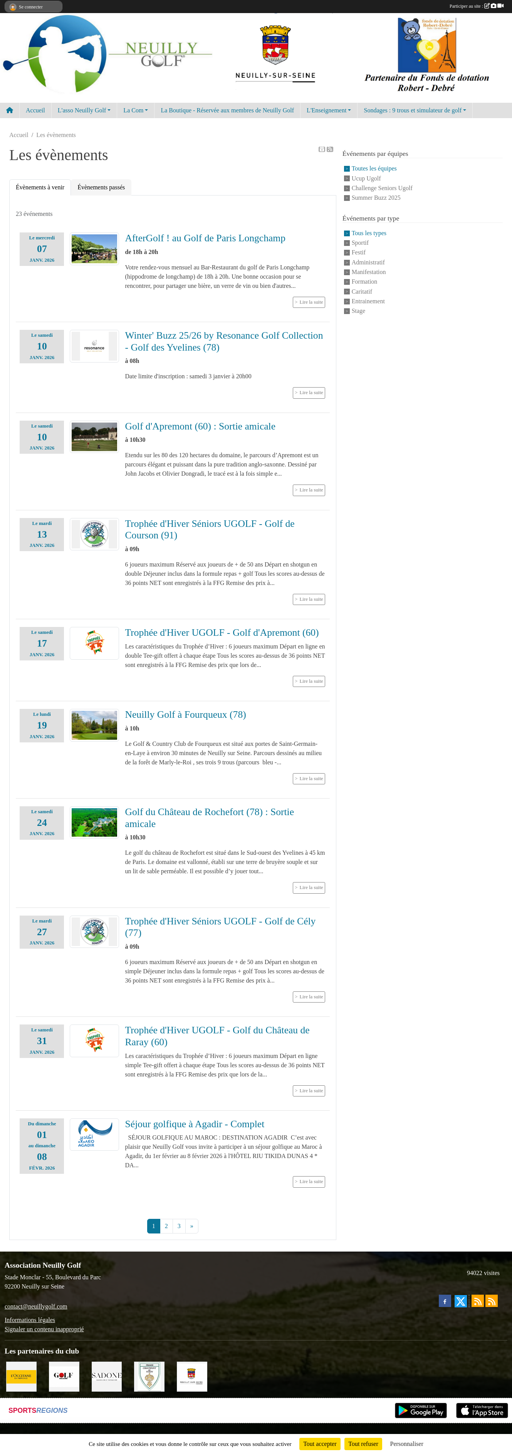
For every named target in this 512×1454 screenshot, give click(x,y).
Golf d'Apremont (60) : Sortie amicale (200, 426)
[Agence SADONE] (107, 1376)
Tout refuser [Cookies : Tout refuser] (363, 1444)
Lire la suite (311, 302)
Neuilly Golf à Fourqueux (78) (185, 714)
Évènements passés (101, 187)
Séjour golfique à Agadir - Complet (195, 1124)
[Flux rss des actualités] (478, 1301)
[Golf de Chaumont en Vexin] (149, 1376)
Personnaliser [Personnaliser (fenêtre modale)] (406, 1444)
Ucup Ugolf (366, 178)
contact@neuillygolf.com (36, 1306)
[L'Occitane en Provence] (21, 1376)
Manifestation (369, 272)
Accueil (35, 110)
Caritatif (362, 291)
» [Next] (191, 1226)
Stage (359, 311)
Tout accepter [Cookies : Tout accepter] (319, 1444)
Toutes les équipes (374, 168)
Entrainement (368, 301)
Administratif (368, 262)
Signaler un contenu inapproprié (44, 1329)
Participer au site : (477, 6)
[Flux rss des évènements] (491, 1301)
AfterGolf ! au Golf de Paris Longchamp (205, 238)
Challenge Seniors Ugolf (382, 188)
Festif (359, 252)
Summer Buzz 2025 (376, 198)
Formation (365, 282)
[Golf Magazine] (64, 1376)
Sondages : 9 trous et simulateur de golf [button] (413, 110)
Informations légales (30, 1320)
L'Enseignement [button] (326, 110)
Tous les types (369, 233)
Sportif (360, 242)
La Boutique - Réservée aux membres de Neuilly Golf (227, 110)
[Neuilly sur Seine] (192, 1376)
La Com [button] (133, 110)
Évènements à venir (40, 187)
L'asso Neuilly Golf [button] (82, 110)
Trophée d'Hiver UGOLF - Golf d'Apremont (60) (222, 632)
